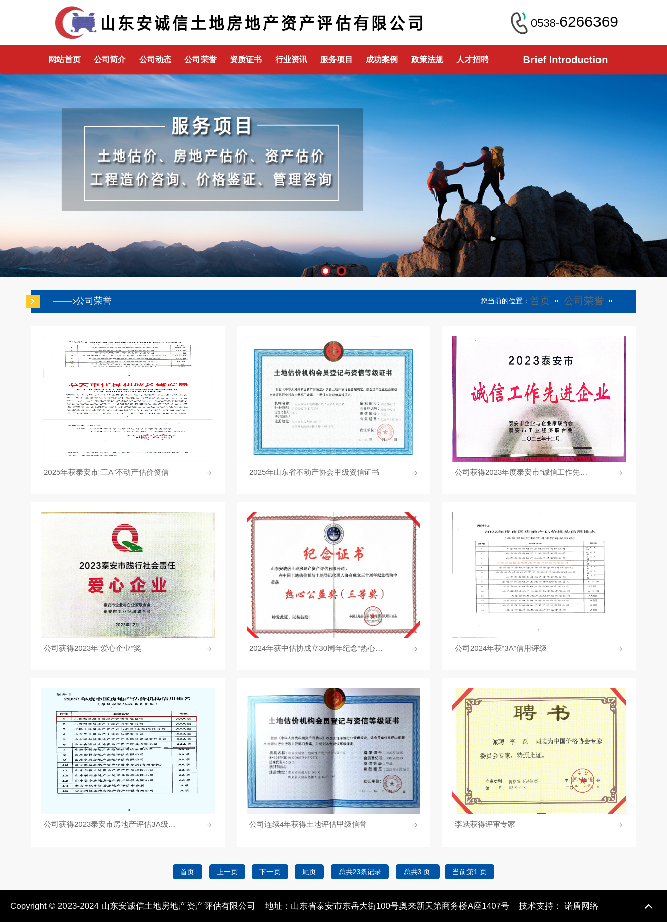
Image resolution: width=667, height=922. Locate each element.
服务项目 (336, 59)
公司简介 (110, 59)
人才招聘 (472, 59)
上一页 (227, 872)
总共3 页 (418, 872)
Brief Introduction (565, 59)
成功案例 (382, 59)
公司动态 (155, 59)
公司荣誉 (200, 59)
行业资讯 (291, 59)
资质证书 (246, 59)
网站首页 (64, 59)
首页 (540, 300)
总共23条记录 (360, 872)
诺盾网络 (581, 906)
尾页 (309, 872)
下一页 (270, 872)
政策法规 (427, 59)
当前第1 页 (469, 872)
